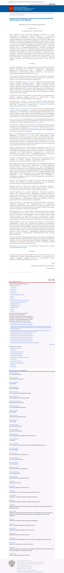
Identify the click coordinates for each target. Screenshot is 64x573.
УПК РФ (12, 311)
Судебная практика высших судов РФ (19, 313)
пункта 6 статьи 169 (33, 128)
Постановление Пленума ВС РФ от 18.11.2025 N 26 (21, 337)
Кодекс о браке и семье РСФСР (17, 362)
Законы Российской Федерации (17, 314)
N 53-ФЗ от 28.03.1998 (13, 471)
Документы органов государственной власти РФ (21, 319)
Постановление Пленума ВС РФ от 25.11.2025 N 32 (21, 324)
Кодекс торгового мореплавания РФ (18, 301)
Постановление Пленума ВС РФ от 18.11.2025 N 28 (21, 335)
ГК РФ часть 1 (13, 287)
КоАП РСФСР (13, 359)
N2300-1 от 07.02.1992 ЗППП (15, 401)
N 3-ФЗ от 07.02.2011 (13, 419)
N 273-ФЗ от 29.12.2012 (13, 386)
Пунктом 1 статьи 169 (15, 119)
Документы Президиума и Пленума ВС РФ (20, 321)
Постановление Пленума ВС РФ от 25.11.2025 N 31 (21, 322)
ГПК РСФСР (13, 350)
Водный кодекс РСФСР (15, 348)
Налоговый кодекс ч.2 (15, 305)
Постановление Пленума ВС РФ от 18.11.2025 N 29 (21, 333)
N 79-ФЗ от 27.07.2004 (13, 391)
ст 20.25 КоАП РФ (13, 495)
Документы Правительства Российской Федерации (22, 317)
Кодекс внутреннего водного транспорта (19, 300)
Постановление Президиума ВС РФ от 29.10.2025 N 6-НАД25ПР (24, 342)
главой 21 (36, 122)
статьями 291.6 (23, 246)
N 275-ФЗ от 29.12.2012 (13, 396)
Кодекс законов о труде (15, 361)
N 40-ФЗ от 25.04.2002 (14, 382)
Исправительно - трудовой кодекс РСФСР (19, 357)
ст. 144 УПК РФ (12, 528)
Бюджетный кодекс (14, 285)
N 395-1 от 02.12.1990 (13, 476)
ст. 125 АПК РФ (12, 553)
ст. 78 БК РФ (11, 504)
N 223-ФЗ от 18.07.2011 (13, 443)
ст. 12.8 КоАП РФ (12, 511)
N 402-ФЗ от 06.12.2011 (13, 424)
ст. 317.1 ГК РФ (12, 486)
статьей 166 (42, 104)
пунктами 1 (24, 101)
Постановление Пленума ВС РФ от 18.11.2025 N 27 (21, 340)
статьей (25, 106)
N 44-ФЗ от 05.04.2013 (13, 462)
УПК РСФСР (13, 366)
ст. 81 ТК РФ (11, 500)
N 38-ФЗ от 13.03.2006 (13, 410)
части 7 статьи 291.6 (29, 81)
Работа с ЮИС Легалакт (37, 1)
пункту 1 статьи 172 (21, 108)
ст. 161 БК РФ (11, 519)
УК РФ (11, 309)
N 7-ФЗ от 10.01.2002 (13, 415)
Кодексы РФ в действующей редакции (19, 283)
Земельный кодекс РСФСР (16, 355)
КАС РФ (12, 296)
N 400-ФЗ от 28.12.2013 (14, 372)
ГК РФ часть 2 (13, 289)
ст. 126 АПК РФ (12, 542)
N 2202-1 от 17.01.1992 (13, 448)
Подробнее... (52, 344)
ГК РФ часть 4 (13, 292)
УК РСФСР (12, 364)
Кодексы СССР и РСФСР (15, 346)
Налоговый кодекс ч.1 (15, 303)
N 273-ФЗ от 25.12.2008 (14, 405)
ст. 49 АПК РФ (12, 547)
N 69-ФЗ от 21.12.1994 (13, 377)
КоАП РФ (12, 298)
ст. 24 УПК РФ (12, 537)
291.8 (29, 246)
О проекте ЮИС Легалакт (23, 1)
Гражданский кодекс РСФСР (16, 351)
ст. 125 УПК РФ (12, 533)
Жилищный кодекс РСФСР (16, 353)
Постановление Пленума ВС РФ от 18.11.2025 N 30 (21, 339)
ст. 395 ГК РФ (12, 490)
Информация (12, 1)
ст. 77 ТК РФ (11, 523)
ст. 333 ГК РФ (12, 481)
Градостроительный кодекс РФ (17, 294)
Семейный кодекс (14, 307)
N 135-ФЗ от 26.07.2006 (14, 429)
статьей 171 (13, 110)
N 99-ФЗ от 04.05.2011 (13, 434)
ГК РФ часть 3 (13, 290)
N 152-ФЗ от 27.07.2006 (13, 457)
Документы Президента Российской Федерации (21, 316)
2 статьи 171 (31, 101)
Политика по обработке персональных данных (30, 571)
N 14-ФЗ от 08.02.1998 (13, 438)
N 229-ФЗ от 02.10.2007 (14, 467)
